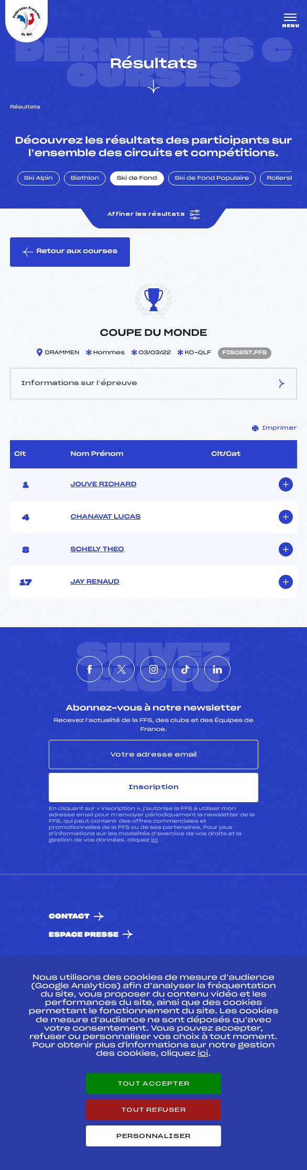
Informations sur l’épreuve (153, 383)
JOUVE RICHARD (104, 485)
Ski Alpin (38, 178)
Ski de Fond (137, 178)
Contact (69, 916)
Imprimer (274, 428)
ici (154, 840)
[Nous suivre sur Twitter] (121, 669)
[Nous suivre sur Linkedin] (217, 669)
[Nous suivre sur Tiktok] (185, 669)
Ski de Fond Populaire (212, 178)
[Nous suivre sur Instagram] (153, 669)
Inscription (153, 787)
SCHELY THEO (97, 549)
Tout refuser (153, 1110)
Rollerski (281, 178)
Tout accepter (153, 1083)
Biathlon (85, 178)
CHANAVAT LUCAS (106, 517)
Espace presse (83, 935)
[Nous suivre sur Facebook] (89, 669)
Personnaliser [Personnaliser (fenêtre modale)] (153, 1136)
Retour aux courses (70, 252)
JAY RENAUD (95, 582)
